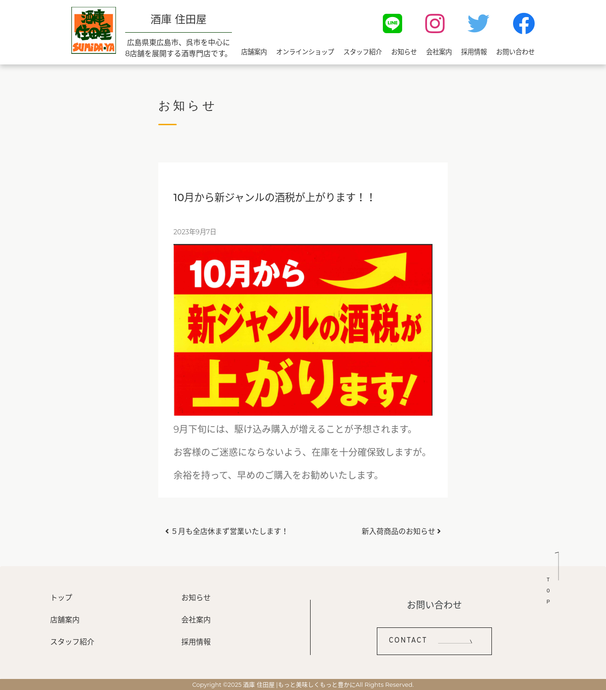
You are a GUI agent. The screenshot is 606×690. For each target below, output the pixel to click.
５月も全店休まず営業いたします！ (227, 531)
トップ (61, 597)
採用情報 (474, 52)
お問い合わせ (515, 52)
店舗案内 (254, 52)
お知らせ (404, 52)
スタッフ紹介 (362, 52)
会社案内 (439, 52)
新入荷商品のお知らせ (401, 531)
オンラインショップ (305, 52)
